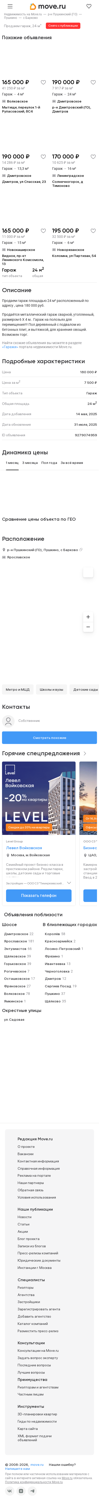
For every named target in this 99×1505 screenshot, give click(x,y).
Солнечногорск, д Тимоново (67, 184)
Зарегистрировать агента (39, 1309)
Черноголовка (57, 971)
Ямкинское (13, 1001)
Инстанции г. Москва (35, 1268)
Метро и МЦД (18, 689)
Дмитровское (16, 934)
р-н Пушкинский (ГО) (62, 14)
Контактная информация (38, 1161)
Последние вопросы (34, 1365)
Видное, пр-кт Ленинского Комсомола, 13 (23, 260)
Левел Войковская (24, 848)
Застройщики (29, 1302)
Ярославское (18, 557)
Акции (23, 1231)
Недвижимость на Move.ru (23, 14)
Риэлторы (26, 1287)
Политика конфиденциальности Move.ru (34, 1482)
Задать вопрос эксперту (38, 1358)
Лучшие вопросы (31, 1372)
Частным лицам (31, 1394)
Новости (24, 1217)
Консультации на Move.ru (38, 1351)
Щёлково (53, 1001)
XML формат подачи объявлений (35, 1438)
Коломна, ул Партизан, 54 (74, 256)
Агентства (26, 1295)
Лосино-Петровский (62, 949)
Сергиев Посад (58, 986)
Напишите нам (17, 1469)
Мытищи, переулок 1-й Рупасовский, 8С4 (21, 109)
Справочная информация (39, 1168)
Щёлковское (15, 956)
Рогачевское (15, 971)
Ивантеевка (55, 964)
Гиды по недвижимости (37, 1421)
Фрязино (52, 956)
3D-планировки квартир (37, 1414)
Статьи (23, 1224)
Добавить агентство (34, 1316)
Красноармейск (58, 941)
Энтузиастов (15, 949)
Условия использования (37, 1197)
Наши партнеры (31, 1183)
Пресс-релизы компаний (38, 1253)
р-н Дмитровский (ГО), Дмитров (71, 109)
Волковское (14, 994)
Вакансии (26, 1154)
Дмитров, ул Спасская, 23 (24, 182)
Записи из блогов (32, 1246)
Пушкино (10, 18)
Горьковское (15, 964)
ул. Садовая (14, 1019)
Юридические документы (39, 1260)
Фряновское (14, 986)
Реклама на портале (34, 1175)
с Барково (30, 18)
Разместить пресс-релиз (38, 1331)
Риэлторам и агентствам (38, 1387)
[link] (23, 14)
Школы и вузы (51, 689)
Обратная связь (31, 1190)
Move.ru (67, 1478)
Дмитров (53, 979)
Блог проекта (29, 1239)
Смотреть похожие (49, 738)
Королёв (52, 934)
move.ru (37, 1465)
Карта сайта (28, 1429)
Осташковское (17, 979)
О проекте (26, 1147)
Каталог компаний (33, 1324)
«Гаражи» (10, 347)
